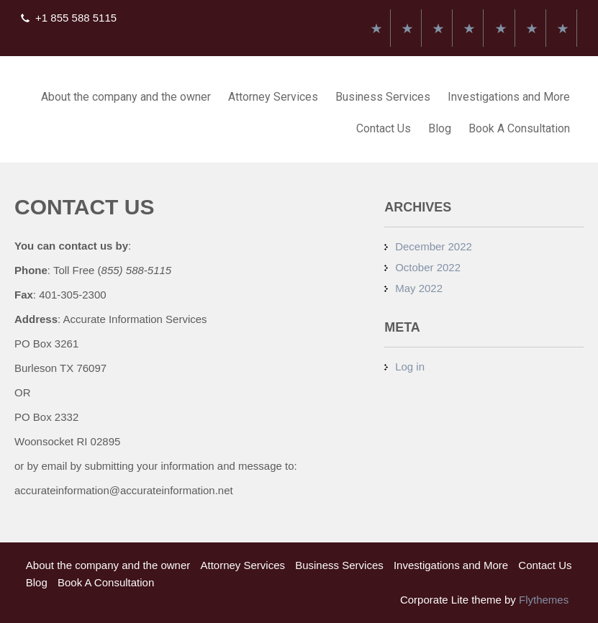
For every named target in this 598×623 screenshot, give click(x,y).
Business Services (382, 97)
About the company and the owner (126, 97)
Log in (410, 366)
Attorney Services (273, 97)
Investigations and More (509, 97)
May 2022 (419, 288)
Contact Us (383, 128)
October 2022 (428, 267)
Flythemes (542, 600)
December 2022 (433, 246)
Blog (439, 128)
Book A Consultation (519, 128)
